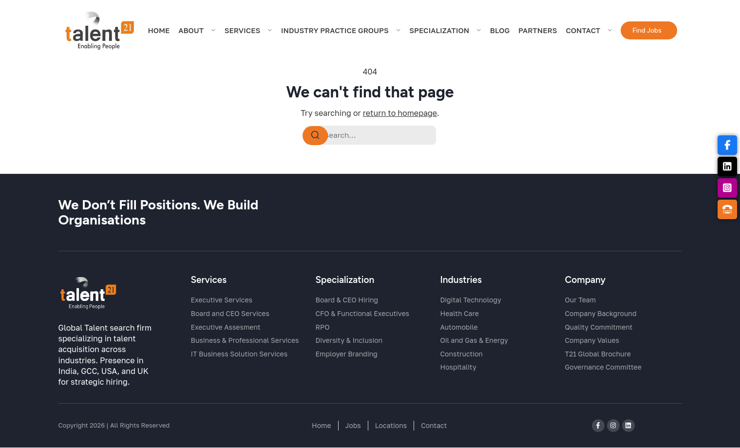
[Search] (315, 135)
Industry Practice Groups (341, 32)
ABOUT (197, 32)
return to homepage (400, 113)
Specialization (445, 32)
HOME (159, 32)
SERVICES (248, 32)
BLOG (500, 32)
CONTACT (589, 32)
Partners (537, 32)
